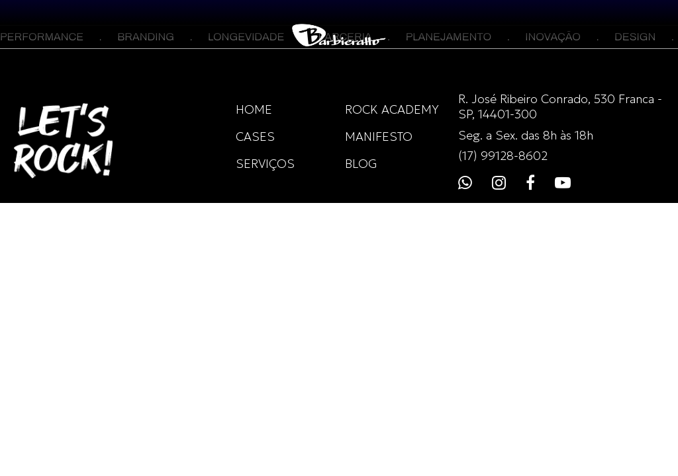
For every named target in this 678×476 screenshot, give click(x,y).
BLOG (361, 163)
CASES (255, 136)
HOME (254, 109)
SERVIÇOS (265, 163)
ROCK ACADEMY (392, 109)
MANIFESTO (378, 136)
